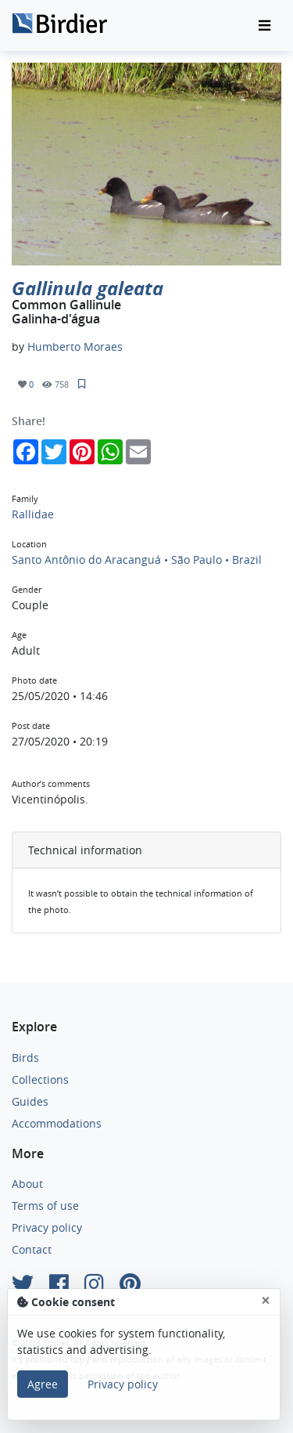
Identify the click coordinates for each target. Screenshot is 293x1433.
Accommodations (57, 1123)
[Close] (265, 1300)
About (27, 1183)
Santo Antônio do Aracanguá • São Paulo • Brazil (137, 559)
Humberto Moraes (75, 346)
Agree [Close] (42, 1384)
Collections (40, 1079)
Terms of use (45, 1205)
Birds (25, 1057)
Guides (30, 1101)
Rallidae (33, 514)
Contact (32, 1249)
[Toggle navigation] (264, 26)
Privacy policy (47, 1227)
